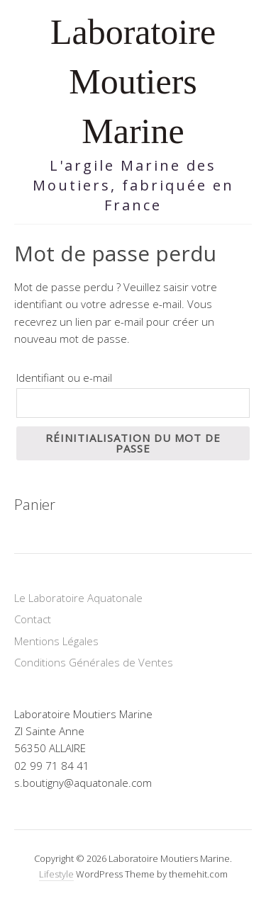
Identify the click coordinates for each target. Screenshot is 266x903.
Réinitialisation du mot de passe (133, 443)
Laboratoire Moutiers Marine (133, 81)
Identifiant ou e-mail (64, 377)
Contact (32, 619)
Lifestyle (56, 874)
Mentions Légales (56, 641)
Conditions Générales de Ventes (93, 662)
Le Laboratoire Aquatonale (78, 598)
